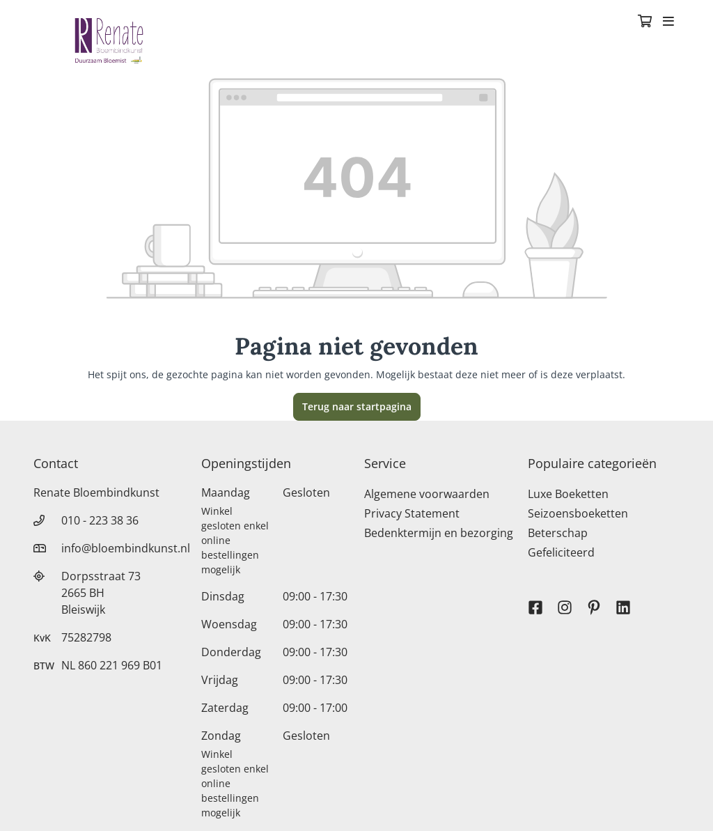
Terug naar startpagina (357, 406)
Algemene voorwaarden (426, 494)
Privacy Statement (412, 513)
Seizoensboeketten (578, 513)
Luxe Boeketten (568, 494)
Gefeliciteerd (561, 552)
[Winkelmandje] (644, 22)
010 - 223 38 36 (100, 520)
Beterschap (558, 533)
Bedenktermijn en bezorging (438, 533)
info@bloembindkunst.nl (125, 548)
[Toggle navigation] (668, 22)
